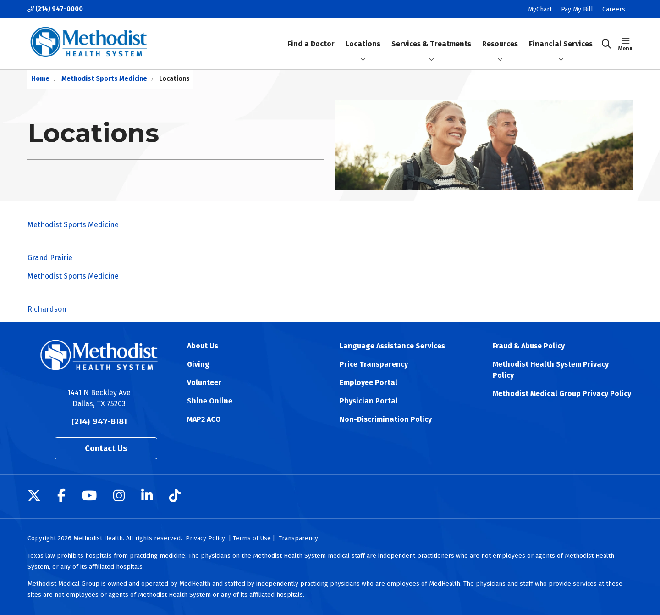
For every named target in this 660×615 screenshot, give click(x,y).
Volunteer (204, 382)
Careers (613, 9)
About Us (202, 345)
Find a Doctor (311, 36)
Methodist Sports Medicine (330, 241)
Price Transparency (374, 364)
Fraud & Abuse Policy (529, 345)
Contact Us (106, 448)
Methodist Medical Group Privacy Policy (562, 393)
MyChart (540, 9)
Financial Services (560, 36)
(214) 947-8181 (99, 421)
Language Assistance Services (392, 345)
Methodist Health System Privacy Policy (551, 370)
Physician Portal (369, 401)
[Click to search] (606, 44)
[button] (625, 44)
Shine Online (209, 401)
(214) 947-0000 (55, 9)
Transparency (298, 538)
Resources (500, 36)
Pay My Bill (577, 9)
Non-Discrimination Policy (386, 419)
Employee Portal (368, 382)
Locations (363, 36)
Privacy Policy (205, 538)
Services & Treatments (431, 36)
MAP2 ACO (204, 419)
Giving (198, 364)
